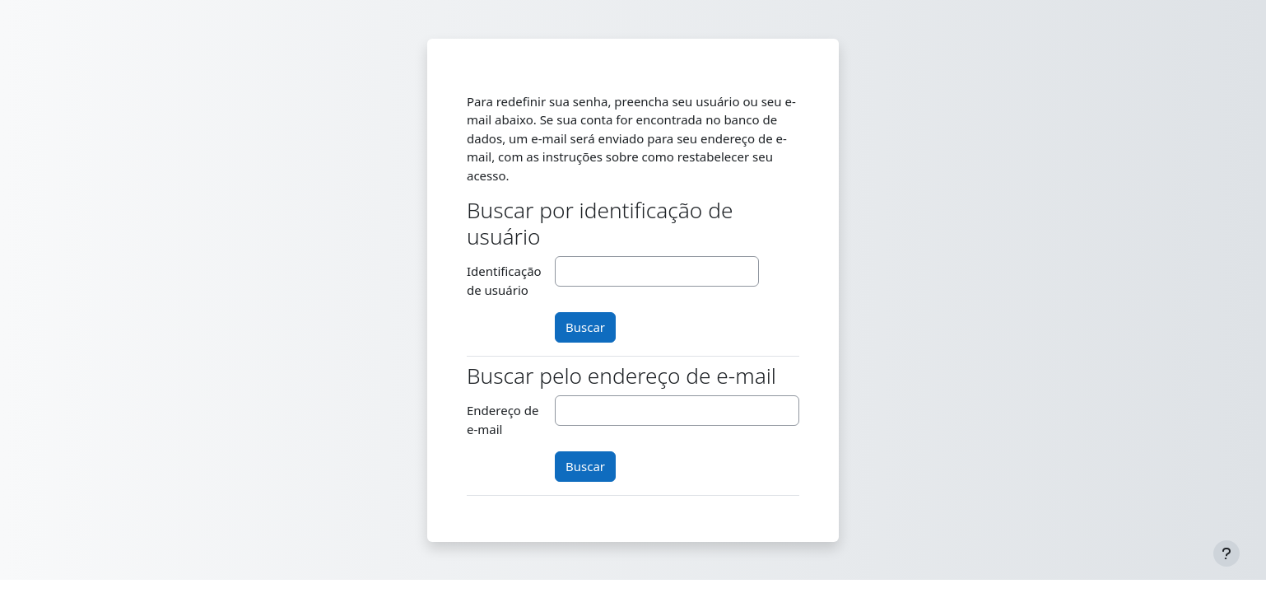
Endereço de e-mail (503, 419)
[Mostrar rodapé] (1226, 553)
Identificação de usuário (504, 280)
